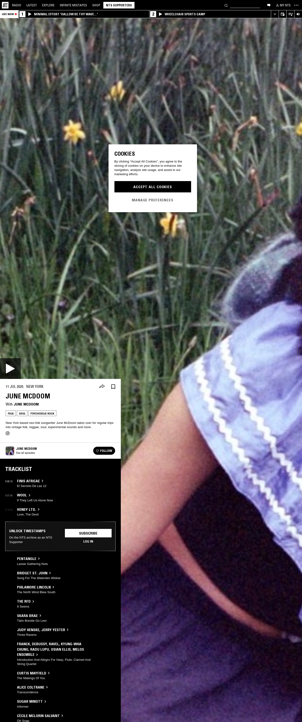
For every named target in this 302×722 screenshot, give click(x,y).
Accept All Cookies (152, 186)
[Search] (226, 5)
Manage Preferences (152, 200)
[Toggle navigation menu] (296, 5)
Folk (11, 413)
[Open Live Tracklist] (290, 14)
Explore (48, 5)
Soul (22, 413)
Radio (16, 5)
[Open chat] (269, 5)
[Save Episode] (113, 386)
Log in (88, 541)
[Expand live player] (275, 14)
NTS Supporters (119, 5)
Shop (96, 5)
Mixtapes (73, 5)
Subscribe (88, 533)
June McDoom (26, 404)
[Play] (10, 368)
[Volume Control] (298, 14)
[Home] (5, 5)
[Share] (102, 386)
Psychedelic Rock (42, 413)
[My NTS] (283, 5)
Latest (31, 5)
